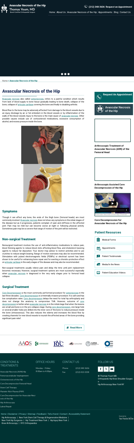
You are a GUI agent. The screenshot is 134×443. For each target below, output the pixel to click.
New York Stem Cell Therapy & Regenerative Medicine (43, 417)
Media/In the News (108, 265)
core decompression (61, 307)
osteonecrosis (37, 99)
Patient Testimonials (109, 257)
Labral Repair (6, 406)
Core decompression (29, 296)
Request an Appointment (119, 7)
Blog (116, 12)
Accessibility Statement (79, 414)
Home (52, 12)
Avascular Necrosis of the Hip (82, 12)
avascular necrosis (70, 116)
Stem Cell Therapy (8, 387)
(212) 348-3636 (97, 7)
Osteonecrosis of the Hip (11, 379)
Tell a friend (53, 414)
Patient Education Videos (111, 273)
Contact (63, 414)
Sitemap (31, 414)
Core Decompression (11, 293)
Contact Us (125, 12)
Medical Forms (106, 240)
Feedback (41, 414)
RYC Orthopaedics (29, 423)
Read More (74, 327)
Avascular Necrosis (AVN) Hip (13, 371)
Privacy (22, 414)
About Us (61, 12)
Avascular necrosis (11, 99)
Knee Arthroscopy (10, 423)
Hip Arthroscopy (7, 402)
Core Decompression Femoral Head (15, 383)
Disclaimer (13, 414)
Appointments (105, 12)
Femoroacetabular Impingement (14, 375)
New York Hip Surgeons (12, 420)
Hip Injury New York (58, 420)
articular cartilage (25, 104)
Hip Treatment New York (36, 420)
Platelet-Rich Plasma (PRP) (12, 391)
